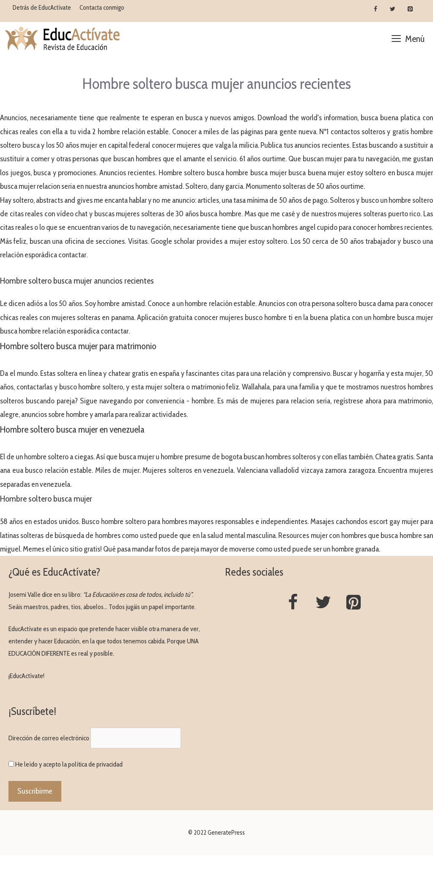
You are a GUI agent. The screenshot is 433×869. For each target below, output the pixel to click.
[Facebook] (376, 9)
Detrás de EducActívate (42, 7)
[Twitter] (393, 9)
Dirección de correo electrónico (48, 738)
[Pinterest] (410, 9)
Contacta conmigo (101, 7)
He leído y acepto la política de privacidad (69, 764)
